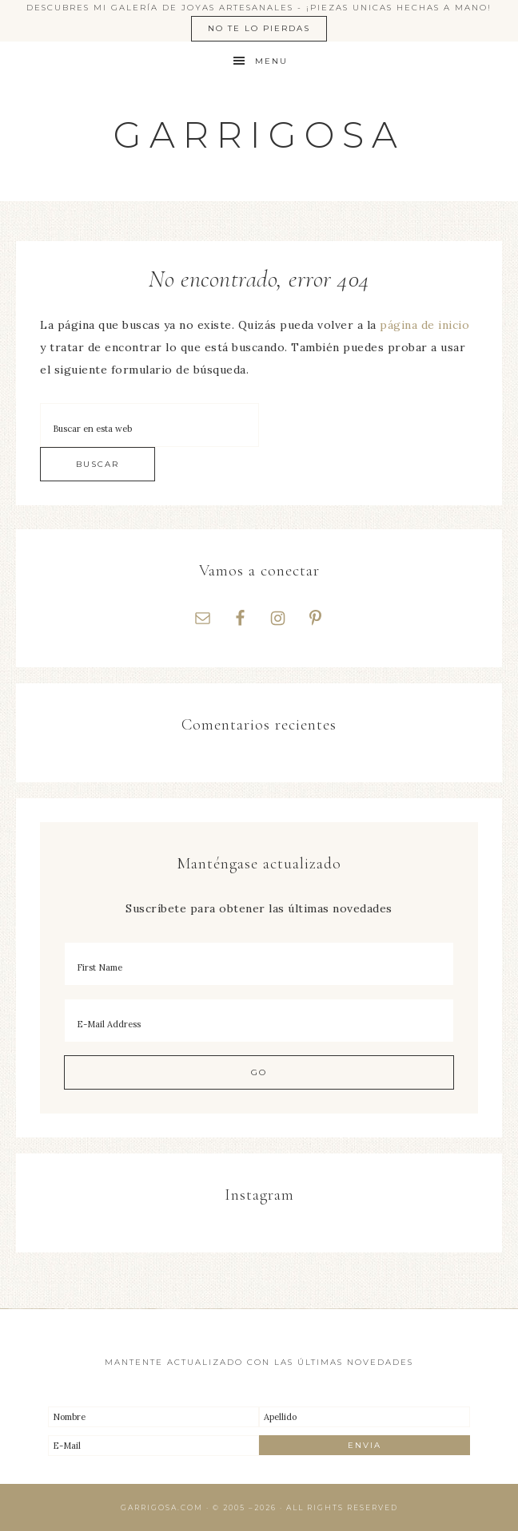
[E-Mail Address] (259, 1020)
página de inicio (424, 325)
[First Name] (259, 964)
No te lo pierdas (259, 28)
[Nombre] (153, 1416)
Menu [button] (271, 61)
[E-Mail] (153, 1445)
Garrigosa (259, 134)
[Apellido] (364, 1416)
